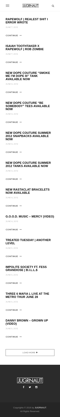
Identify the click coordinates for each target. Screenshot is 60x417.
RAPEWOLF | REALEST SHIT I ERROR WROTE (27, 21)
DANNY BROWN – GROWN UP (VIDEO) (27, 322)
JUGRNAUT (40, 407)
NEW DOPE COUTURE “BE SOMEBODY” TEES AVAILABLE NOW (28, 106)
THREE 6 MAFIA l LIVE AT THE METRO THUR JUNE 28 (27, 295)
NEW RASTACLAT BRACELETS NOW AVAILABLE (28, 191)
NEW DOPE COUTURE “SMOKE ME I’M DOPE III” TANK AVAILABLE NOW (28, 76)
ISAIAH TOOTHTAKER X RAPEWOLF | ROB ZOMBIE (25, 47)
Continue (12, 35)
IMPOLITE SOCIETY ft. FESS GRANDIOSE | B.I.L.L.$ (26, 268)
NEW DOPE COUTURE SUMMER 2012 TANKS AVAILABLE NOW (28, 164)
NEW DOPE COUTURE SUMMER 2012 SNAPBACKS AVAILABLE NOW (28, 136)
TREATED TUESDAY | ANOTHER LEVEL (28, 241)
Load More (29, 352)
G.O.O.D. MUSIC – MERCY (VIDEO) (30, 216)
